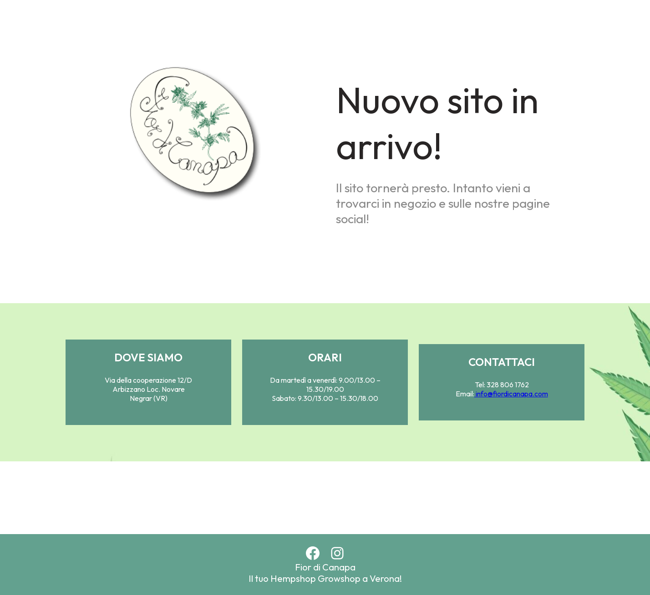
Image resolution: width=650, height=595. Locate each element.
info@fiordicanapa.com (511, 393)
